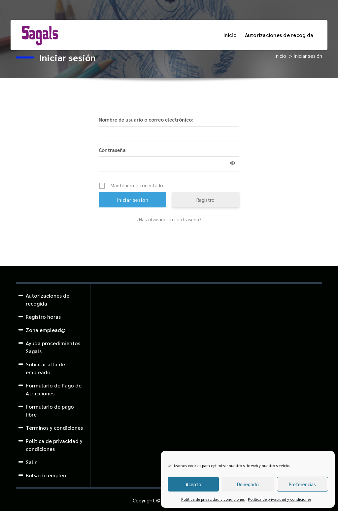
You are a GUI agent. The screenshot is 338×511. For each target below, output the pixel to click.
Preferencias (302, 484)
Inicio (230, 34)
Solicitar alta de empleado (45, 368)
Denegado (248, 484)
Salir (31, 461)
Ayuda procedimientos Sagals (53, 347)
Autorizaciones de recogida (279, 34)
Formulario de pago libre (50, 410)
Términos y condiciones (54, 427)
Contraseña (112, 150)
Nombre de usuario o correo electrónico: (146, 119)
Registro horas (43, 316)
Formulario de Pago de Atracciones (54, 389)
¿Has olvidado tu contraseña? (169, 219)
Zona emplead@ (46, 329)
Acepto (193, 484)
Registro (205, 200)
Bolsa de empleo (46, 475)
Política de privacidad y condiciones (213, 499)
